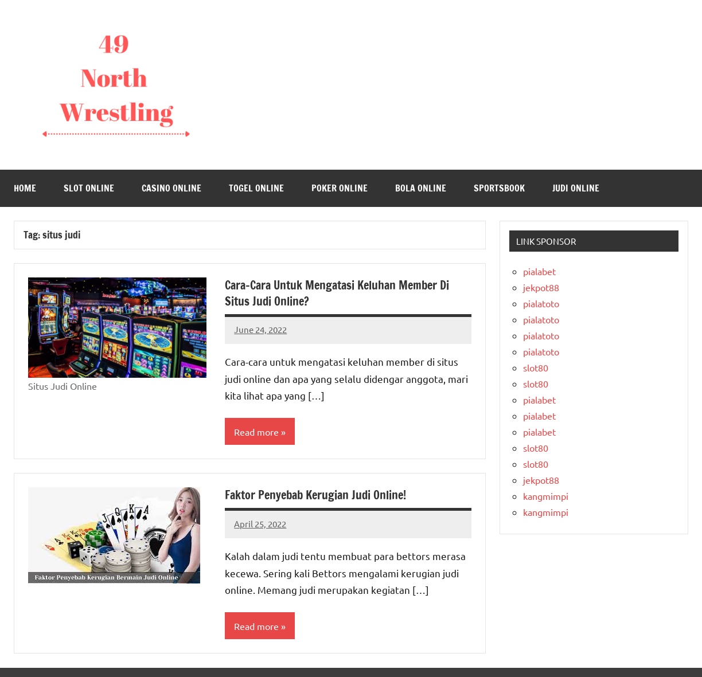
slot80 (535, 367)
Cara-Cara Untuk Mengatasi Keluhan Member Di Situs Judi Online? (337, 293)
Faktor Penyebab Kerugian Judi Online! (315, 495)
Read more (256, 431)
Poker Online (339, 188)
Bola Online (420, 188)
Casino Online (171, 188)
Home (25, 188)
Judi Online (575, 188)
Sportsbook (499, 188)
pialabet (539, 271)
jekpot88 (541, 287)
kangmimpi (545, 496)
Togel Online (256, 188)
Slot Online (89, 188)
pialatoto (541, 303)
